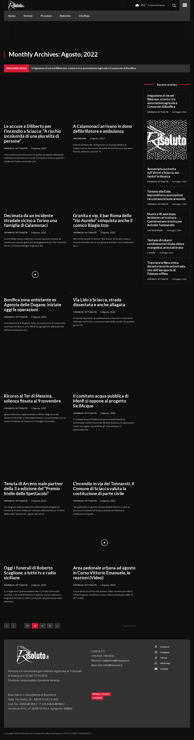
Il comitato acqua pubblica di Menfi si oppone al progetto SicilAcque (100, 401)
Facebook (166, 648)
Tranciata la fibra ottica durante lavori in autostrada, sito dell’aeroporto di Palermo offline (166, 276)
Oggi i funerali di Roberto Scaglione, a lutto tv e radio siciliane (30, 573)
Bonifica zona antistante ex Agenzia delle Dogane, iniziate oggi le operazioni (32, 305)
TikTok (164, 660)
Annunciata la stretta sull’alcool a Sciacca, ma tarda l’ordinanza (163, 175)
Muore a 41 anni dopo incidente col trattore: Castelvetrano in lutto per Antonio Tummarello (164, 227)
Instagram (166, 654)
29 (27, 626)
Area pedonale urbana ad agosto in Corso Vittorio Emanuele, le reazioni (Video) (104, 573)
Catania (151, 260)
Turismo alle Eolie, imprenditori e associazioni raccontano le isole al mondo (166, 200)
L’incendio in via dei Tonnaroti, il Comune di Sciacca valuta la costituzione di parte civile (103, 489)
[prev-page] (7, 626)
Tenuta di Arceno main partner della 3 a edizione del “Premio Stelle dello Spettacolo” (33, 489)
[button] (174, 5)
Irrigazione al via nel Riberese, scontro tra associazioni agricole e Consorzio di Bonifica (84, 68)
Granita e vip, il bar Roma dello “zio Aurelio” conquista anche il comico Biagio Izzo (102, 220)
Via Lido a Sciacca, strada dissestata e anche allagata (99, 302)
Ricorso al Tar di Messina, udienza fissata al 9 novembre (32, 399)
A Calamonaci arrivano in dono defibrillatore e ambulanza (102, 129)
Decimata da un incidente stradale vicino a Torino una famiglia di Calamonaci (30, 220)
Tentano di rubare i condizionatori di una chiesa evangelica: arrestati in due (165, 251)
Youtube (165, 672)
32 (50, 626)
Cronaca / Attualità (16, 148)
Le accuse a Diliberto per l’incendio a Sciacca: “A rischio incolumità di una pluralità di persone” (32, 134)
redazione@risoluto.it (116, 661)
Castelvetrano (156, 238)
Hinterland (80, 138)
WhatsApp (166, 666)
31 (42, 626)
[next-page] (57, 626)
